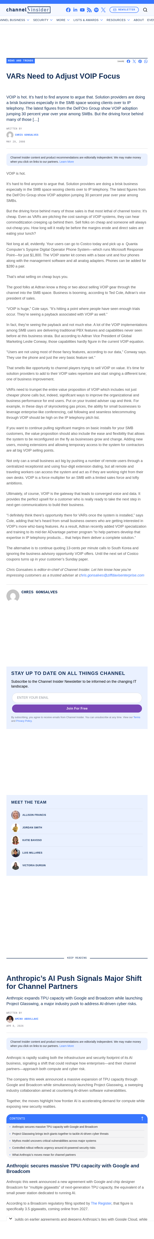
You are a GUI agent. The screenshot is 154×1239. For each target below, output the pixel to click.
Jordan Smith (32, 827)
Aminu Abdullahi (22, 1019)
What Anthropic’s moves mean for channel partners (44, 1154)
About (127, 20)
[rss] (89, 10)
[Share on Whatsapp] (146, 61)
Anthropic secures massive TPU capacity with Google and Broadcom (55, 1126)
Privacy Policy (24, 721)
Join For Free (77, 708)
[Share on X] (134, 61)
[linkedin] (75, 10)
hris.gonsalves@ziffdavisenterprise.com (113, 575)
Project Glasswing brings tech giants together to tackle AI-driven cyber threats (60, 1133)
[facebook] (68, 10)
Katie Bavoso (32, 840)
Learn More (66, 161)
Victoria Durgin (34, 865)
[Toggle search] (145, 9)
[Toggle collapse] (10, 1218)
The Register (101, 1203)
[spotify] (96, 10)
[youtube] (82, 10)
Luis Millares (32, 852)
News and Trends (20, 61)
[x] (103, 10)
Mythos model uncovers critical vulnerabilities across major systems (54, 1140)
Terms (136, 717)
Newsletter (124, 9)
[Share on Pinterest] (140, 61)
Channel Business (24, 20)
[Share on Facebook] (128, 61)
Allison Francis (34, 815)
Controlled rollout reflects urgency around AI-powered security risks (54, 1147)
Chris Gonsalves (22, 134)
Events (142, 20)
